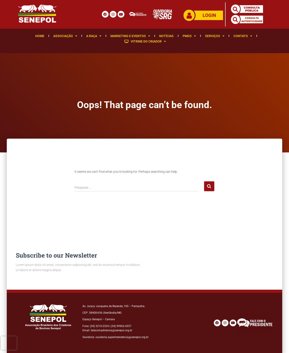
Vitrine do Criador (145, 41)
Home (39, 36)
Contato (242, 36)
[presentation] (9, 343)
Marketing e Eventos (130, 36)
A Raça (93, 36)
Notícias (166, 36)
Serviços (214, 36)
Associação (65, 36)
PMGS (189, 36)
